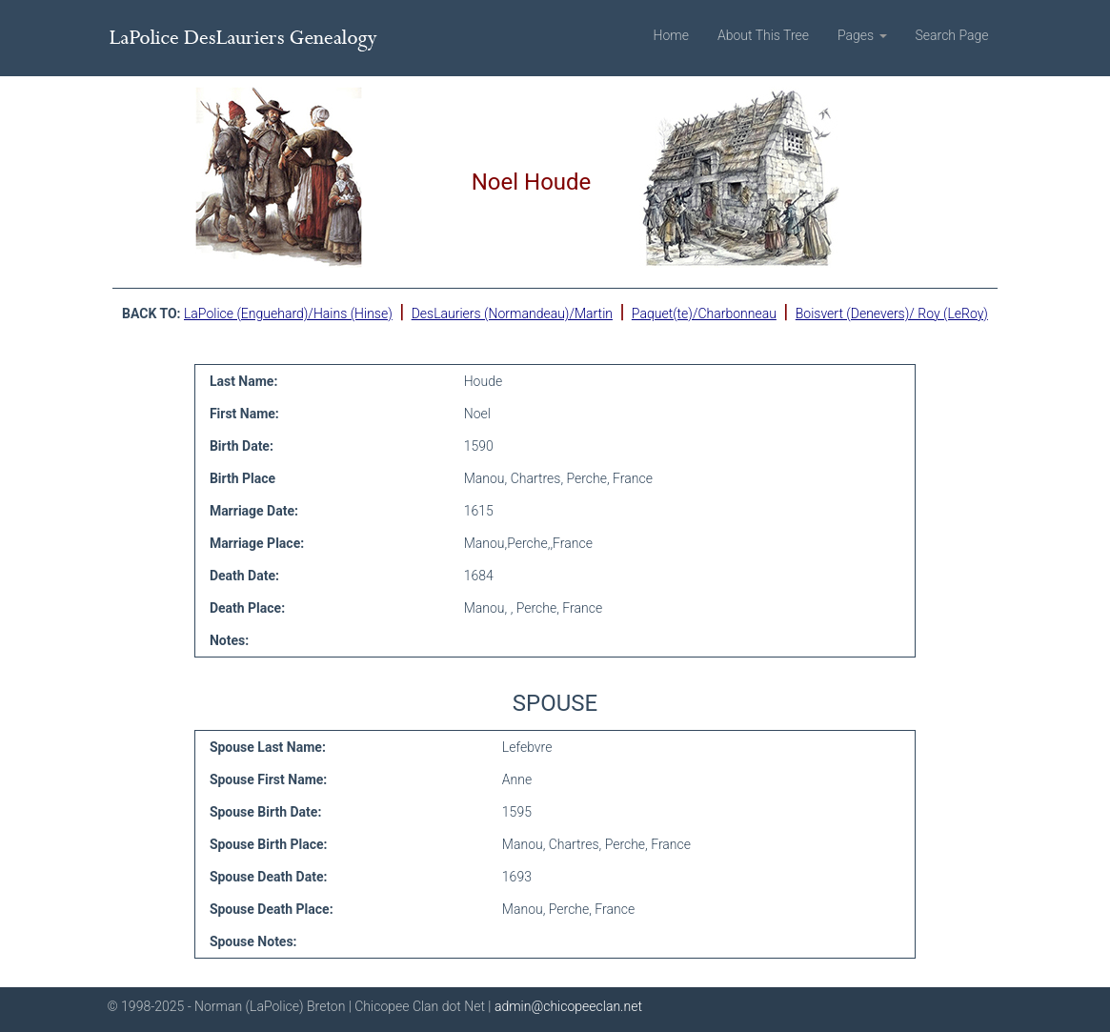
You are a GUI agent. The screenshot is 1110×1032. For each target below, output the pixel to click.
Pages (862, 35)
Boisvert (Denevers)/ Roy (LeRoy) (892, 313)
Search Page (952, 35)
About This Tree (763, 35)
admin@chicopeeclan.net (568, 1006)
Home (671, 35)
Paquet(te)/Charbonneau (704, 313)
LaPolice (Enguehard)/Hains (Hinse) (288, 313)
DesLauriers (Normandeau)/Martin (512, 313)
